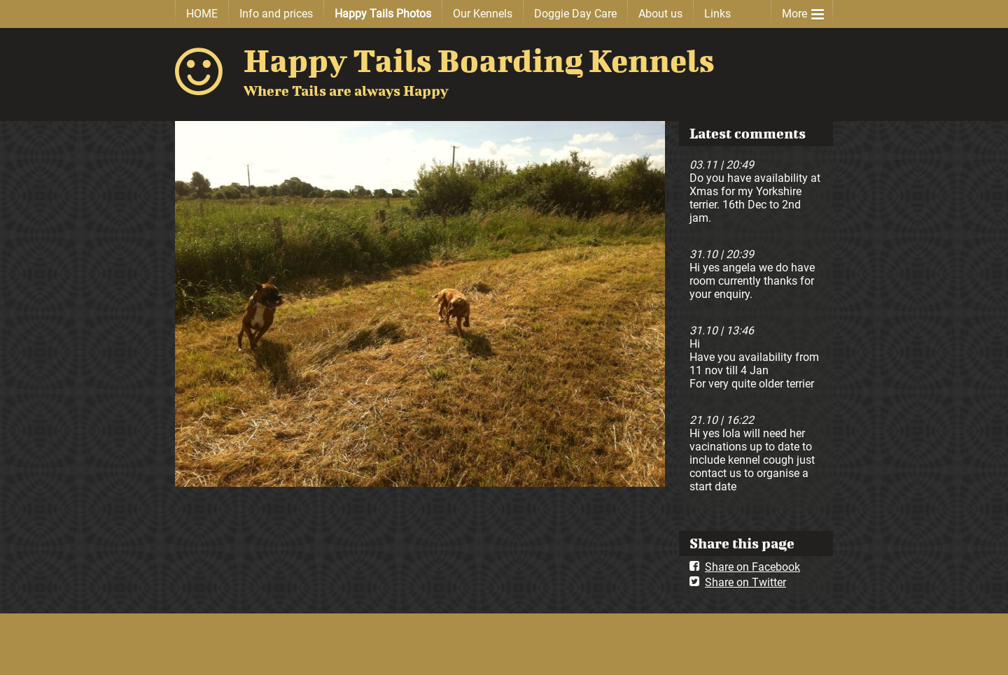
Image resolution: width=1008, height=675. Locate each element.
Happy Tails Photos (383, 13)
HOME (202, 13)
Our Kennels (482, 13)
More (803, 11)
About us (660, 13)
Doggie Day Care (575, 13)
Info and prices (276, 13)
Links (717, 13)
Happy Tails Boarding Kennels (479, 60)
